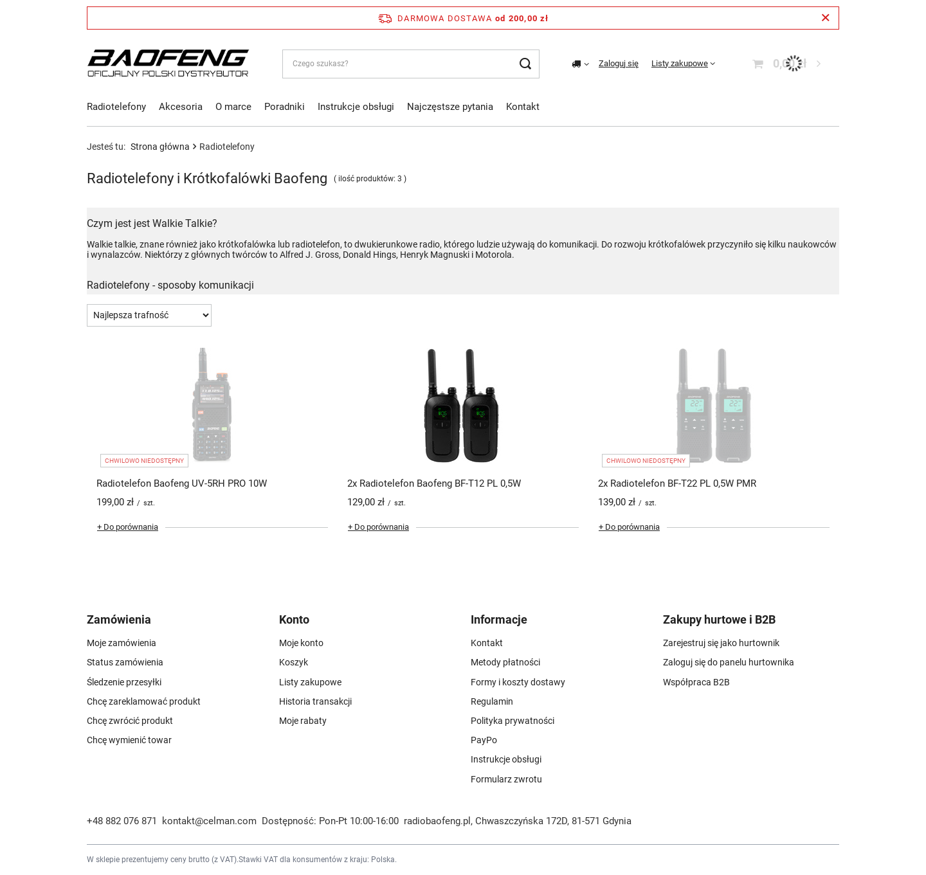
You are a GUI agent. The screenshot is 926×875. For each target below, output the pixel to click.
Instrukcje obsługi (356, 107)
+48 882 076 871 (122, 821)
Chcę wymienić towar (129, 740)
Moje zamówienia (121, 643)
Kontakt (523, 107)
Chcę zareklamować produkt (144, 701)
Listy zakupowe (679, 63)
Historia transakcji (315, 701)
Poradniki (284, 107)
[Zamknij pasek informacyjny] (825, 18)
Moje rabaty (303, 721)
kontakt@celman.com (209, 821)
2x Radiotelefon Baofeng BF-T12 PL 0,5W (434, 483)
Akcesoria (181, 107)
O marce (233, 107)
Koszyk (293, 662)
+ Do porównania (127, 527)
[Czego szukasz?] (411, 64)
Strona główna (160, 146)
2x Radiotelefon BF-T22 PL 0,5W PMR (677, 483)
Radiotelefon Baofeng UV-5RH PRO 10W (181, 483)
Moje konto (301, 643)
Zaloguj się (619, 63)
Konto (294, 619)
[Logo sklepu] (168, 64)
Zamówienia (119, 619)
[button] (170, 624)
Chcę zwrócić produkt (130, 721)
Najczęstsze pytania (450, 107)
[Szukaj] (525, 64)
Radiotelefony (116, 107)
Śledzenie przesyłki (124, 682)
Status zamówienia (125, 662)
